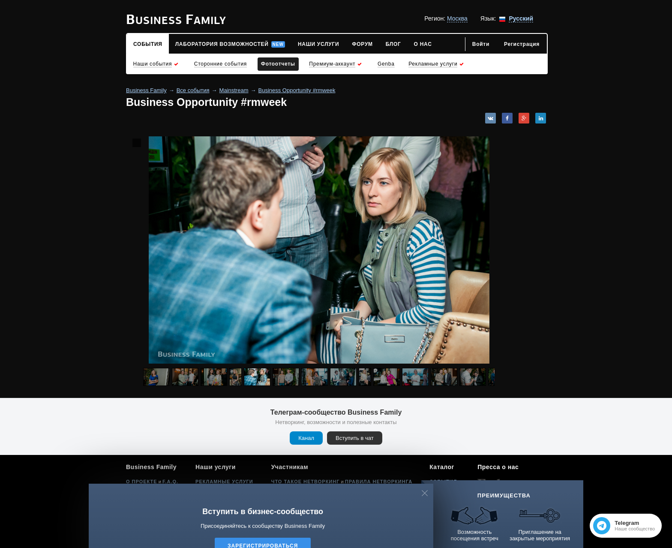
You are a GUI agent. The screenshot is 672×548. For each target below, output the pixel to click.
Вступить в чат (355, 438)
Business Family (146, 90)
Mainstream (234, 90)
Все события (193, 90)
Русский (521, 18)
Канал (306, 438)
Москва (457, 18)
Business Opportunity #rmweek (297, 90)
